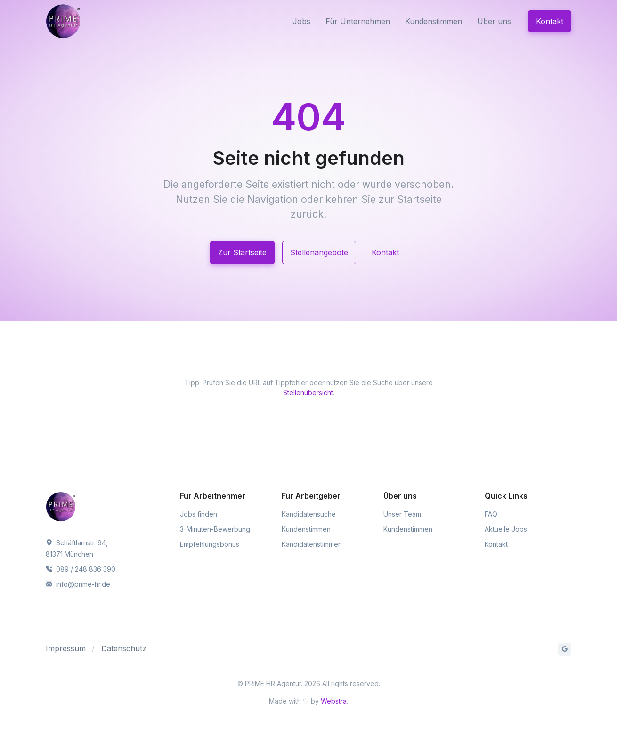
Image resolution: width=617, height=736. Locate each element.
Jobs (301, 21)
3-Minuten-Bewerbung (215, 529)
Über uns (494, 21)
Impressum (66, 648)
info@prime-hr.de (78, 584)
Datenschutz (123, 648)
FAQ (491, 514)
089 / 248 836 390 (80, 569)
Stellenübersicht (308, 392)
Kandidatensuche (309, 514)
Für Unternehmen (357, 21)
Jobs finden (198, 514)
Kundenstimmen (433, 21)
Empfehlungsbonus (209, 544)
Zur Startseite (242, 252)
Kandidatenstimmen (312, 544)
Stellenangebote (319, 252)
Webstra (334, 701)
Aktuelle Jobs (506, 529)
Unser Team (402, 514)
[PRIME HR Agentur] (87, 21)
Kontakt (549, 21)
